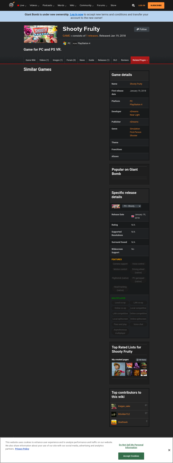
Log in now (76, 14)
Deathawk (129, 422)
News (82, 60)
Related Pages (139, 60)
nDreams (134, 111)
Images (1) (58, 60)
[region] (86, 450)
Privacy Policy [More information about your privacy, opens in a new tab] (22, 449)
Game (66, 35)
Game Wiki (30, 60)
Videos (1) (44, 60)
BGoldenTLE (129, 414)
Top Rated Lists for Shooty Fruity (126, 349)
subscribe (156, 5)
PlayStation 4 (84, 43)
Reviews (125, 60)
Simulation (135, 128)
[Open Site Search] (133, 5)
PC (69, 43)
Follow (142, 29)
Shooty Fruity (81, 28)
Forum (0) (71, 60)
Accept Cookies (131, 456)
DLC (115, 60)
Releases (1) (103, 60)
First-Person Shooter (135, 134)
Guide (91, 60)
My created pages (129, 359)
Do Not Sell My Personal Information (131, 446)
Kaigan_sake (129, 406)
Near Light (135, 115)
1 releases (92, 35)
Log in (142, 5)
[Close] (169, 450)
